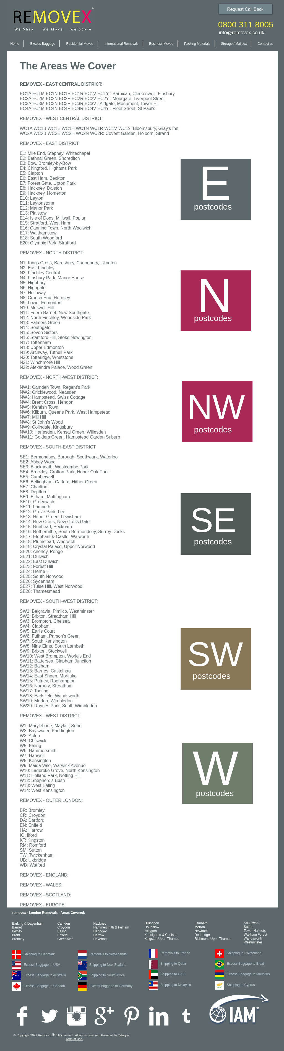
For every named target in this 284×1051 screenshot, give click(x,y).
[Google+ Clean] (104, 1016)
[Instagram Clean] (77, 1016)
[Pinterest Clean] (131, 1016)
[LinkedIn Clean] (159, 1016)
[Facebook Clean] (22, 1016)
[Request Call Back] (245, 9)
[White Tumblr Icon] (186, 1016)
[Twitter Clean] (49, 1016)
